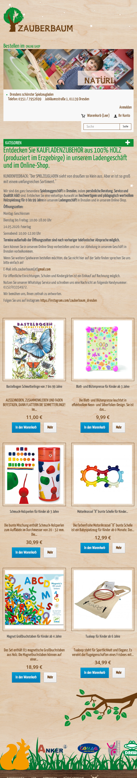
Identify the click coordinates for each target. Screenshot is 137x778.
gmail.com (44, 269)
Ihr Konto (124, 116)
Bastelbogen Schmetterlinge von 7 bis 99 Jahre (34, 386)
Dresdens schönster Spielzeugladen (32, 95)
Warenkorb (98, 116)
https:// (45, 301)
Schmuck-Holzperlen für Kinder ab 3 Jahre (34, 511)
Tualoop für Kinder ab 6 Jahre (103, 636)
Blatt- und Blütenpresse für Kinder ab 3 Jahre (102, 386)
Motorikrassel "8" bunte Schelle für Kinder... (102, 511)
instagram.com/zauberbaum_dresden (73, 301)
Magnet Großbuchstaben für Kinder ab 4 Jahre (34, 636)
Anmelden (125, 107)
